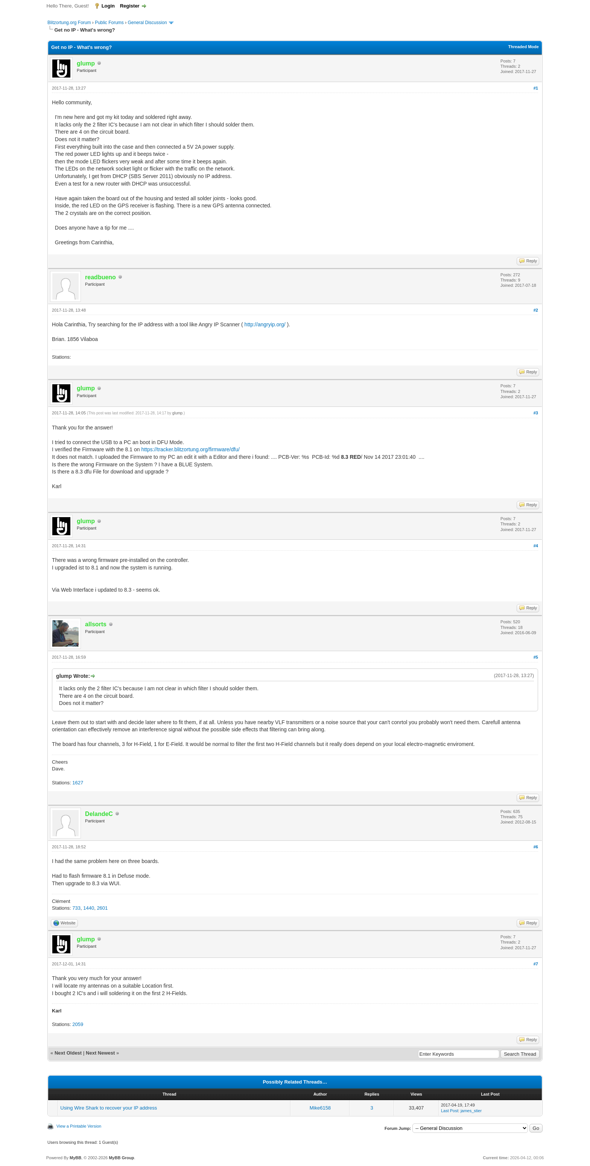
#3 (536, 413)
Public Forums (109, 22)
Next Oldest (68, 1053)
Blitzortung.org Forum (69, 22)
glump (177, 413)
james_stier (471, 1110)
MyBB (75, 1157)
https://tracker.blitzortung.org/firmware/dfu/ (190, 449)
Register (130, 6)
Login (108, 6)
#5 (536, 657)
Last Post (449, 1110)
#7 (536, 964)
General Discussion (147, 22)
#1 (536, 88)
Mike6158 (320, 1108)
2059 (77, 1024)
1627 (77, 782)
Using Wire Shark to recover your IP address (108, 1108)
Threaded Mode (523, 46)
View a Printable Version (78, 1126)
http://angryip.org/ (265, 324)
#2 (536, 310)
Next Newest (100, 1053)
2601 (102, 908)
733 (76, 908)
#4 (536, 545)
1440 (88, 908)
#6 (536, 847)
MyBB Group (121, 1157)
